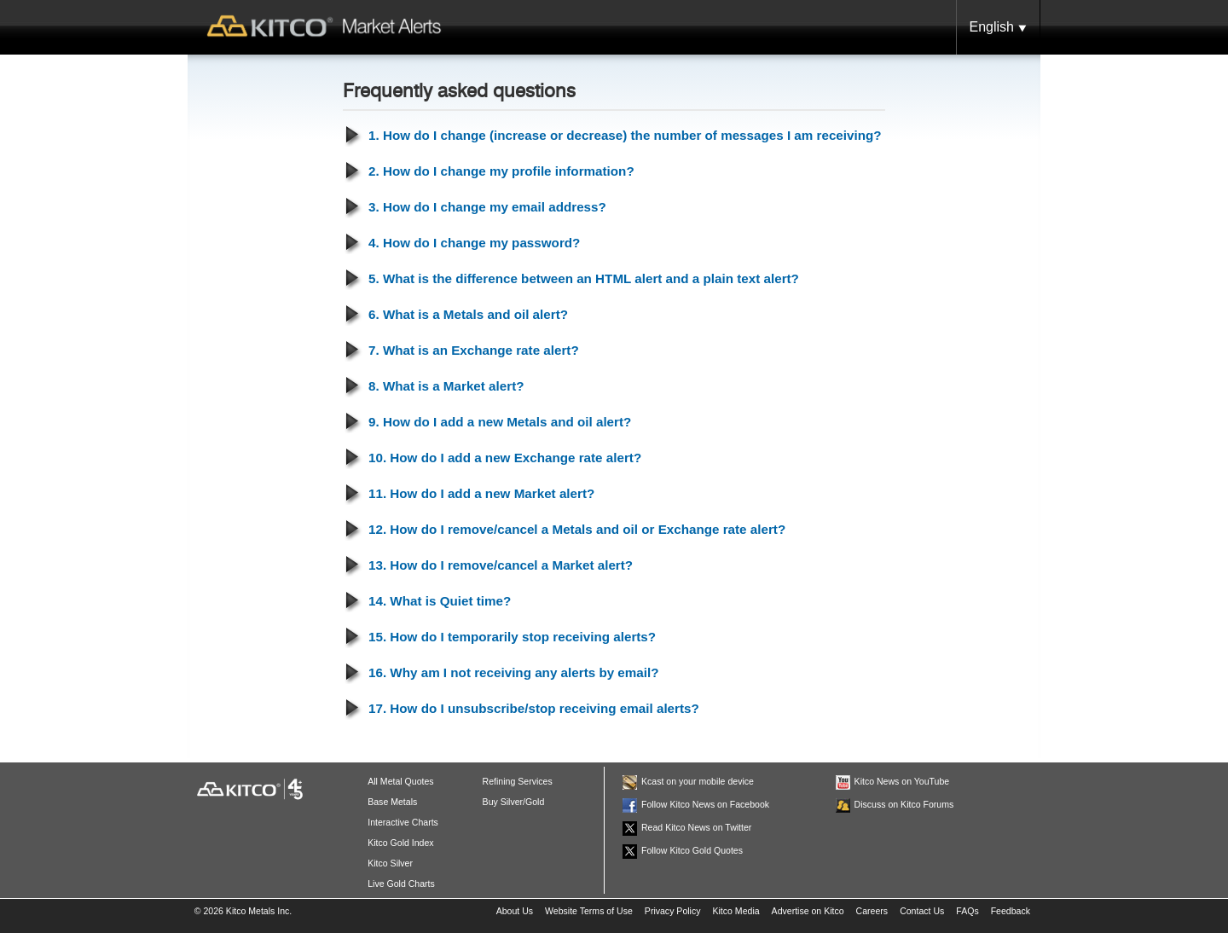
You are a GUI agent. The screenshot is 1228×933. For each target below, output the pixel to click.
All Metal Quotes (400, 781)
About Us (514, 911)
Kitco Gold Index (400, 842)
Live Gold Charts (401, 883)
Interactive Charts (403, 822)
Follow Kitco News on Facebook (705, 804)
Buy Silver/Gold (514, 802)
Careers (872, 911)
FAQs (967, 911)
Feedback (1010, 911)
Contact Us (922, 911)
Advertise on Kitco (808, 911)
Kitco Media (735, 911)
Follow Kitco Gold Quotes (692, 850)
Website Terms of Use (589, 911)
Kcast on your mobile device (697, 781)
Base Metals (392, 802)
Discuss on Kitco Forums (904, 804)
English (998, 28)
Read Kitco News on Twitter (696, 827)
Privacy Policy (673, 911)
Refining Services (518, 781)
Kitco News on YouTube (902, 781)
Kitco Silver (390, 863)
